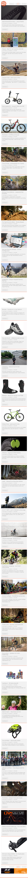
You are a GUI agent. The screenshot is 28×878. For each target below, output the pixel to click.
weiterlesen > (5, 29)
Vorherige (11, 3)
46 (16, 3)
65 (22, 3)
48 (19, 3)
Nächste (25, 3)
